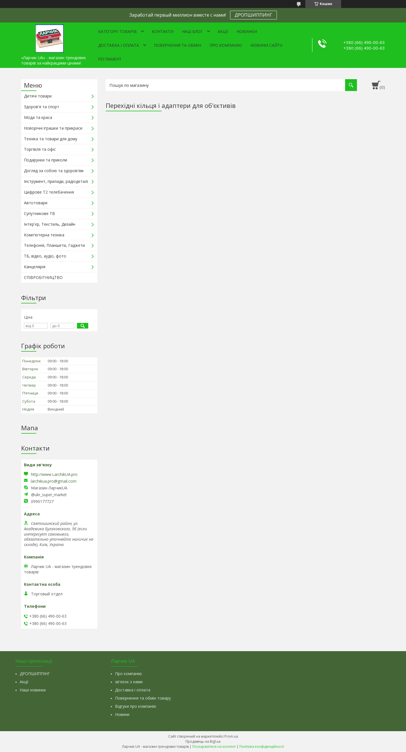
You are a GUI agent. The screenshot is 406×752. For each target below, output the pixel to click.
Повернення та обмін (177, 45)
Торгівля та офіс (40, 149)
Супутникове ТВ (39, 213)
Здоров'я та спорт (41, 106)
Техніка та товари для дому (50, 138)
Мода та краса (38, 117)
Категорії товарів (117, 31)
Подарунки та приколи (45, 160)
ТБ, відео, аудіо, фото (45, 256)
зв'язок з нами (129, 681)
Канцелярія (34, 266)
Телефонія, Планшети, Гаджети (54, 245)
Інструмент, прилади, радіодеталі (56, 181)
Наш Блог (192, 31)
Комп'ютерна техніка (44, 235)
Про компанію (225, 45)
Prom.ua (231, 736)
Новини (122, 714)
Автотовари (35, 202)
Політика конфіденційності (261, 746)
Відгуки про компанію (135, 706)
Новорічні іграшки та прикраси (53, 128)
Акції (223, 31)
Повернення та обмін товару (143, 698)
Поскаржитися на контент (214, 746)
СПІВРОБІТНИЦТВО (43, 277)
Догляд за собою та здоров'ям (53, 170)
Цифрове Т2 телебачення (49, 192)
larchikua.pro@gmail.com (53, 481)
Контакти (162, 31)
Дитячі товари (38, 96)
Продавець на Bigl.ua (203, 741)
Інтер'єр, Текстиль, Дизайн (49, 224)
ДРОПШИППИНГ (253, 15)
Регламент (110, 59)
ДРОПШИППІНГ (35, 673)
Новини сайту (266, 45)
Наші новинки (33, 690)
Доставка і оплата (118, 45)
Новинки (247, 31)
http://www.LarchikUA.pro (54, 474)
